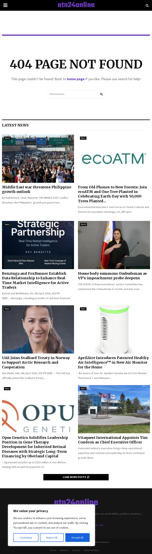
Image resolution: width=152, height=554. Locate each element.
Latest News (15, 125)
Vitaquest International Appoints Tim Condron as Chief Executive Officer (113, 439)
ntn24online (76, 5)
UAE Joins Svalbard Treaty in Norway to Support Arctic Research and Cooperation (36, 362)
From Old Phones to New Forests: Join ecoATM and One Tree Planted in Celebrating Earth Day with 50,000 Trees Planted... (112, 194)
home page (76, 79)
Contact (76, 550)
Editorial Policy (91, 550)
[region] (51, 525)
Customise (26, 537)
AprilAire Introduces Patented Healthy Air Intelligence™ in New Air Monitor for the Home (113, 362)
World (7, 138)
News (83, 138)
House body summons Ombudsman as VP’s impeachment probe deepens (112, 275)
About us (64, 550)
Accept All (77, 537)
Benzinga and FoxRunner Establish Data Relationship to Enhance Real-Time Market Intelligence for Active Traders (35, 280)
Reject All (51, 537)
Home (53, 550)
